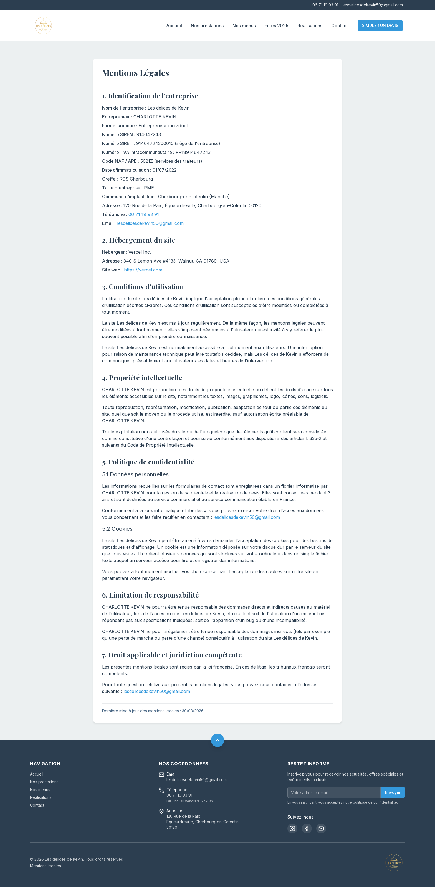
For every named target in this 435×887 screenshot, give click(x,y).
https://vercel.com (143, 270)
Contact (339, 25)
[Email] (321, 828)
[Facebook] (307, 828)
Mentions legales (45, 865)
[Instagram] (292, 828)
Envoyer (393, 792)
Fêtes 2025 (277, 25)
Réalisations (309, 25)
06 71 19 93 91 (325, 4)
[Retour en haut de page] (217, 740)
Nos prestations (207, 25)
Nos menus (244, 25)
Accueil (174, 25)
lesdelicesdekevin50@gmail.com (373, 4)
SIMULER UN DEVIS (380, 25)
